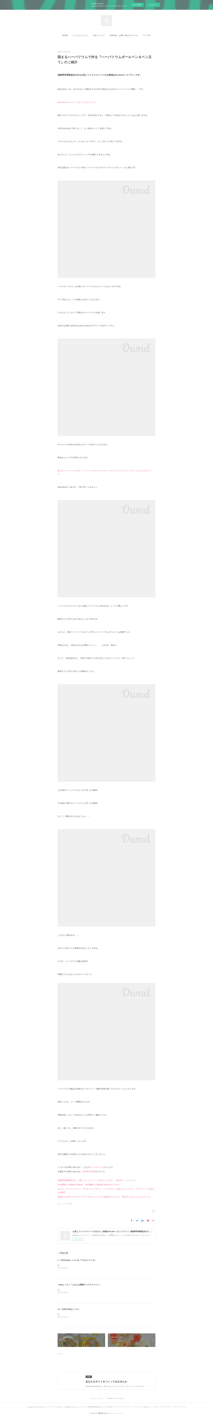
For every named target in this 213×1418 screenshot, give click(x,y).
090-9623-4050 (88, 1171)
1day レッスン (99, 35)
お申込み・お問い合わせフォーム (124, 35)
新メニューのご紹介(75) (65, 1204)
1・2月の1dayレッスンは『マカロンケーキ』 (77, 1260)
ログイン (153, 5)
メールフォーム (96, 1167)
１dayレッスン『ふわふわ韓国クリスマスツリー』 (79, 1285)
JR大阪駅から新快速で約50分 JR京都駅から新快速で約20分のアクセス (89, 1185)
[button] (65, 35)
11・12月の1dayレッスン (68, 1309)
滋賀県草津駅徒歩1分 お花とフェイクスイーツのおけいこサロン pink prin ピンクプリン (97, 1180)
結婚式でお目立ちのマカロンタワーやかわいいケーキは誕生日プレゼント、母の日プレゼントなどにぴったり (104, 1197)
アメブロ (147, 35)
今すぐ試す (136, 5)
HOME (65, 35)
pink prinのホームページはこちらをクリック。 (77, 102)
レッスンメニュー (80, 35)
